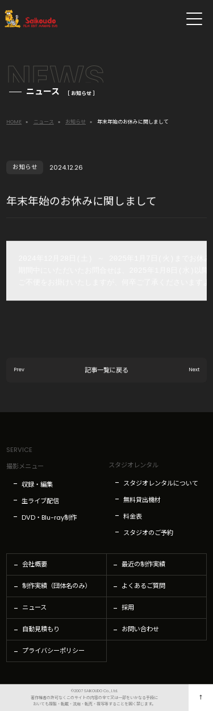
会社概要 (34, 564)
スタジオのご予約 (148, 532)
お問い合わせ (140, 629)
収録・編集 (37, 484)
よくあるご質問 (143, 585)
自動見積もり (41, 629)
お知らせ (75, 121)
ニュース (44, 121)
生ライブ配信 (40, 500)
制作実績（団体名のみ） (56, 585)
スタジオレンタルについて (160, 483)
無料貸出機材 (142, 499)
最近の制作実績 (143, 564)
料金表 (132, 516)
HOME (14, 121)
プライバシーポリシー (53, 650)
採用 (128, 607)
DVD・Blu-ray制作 (49, 517)
